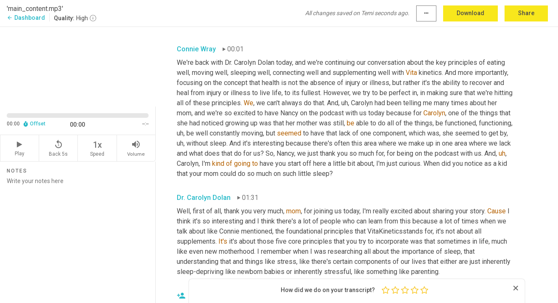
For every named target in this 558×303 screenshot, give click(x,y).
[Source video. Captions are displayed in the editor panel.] (78, 66)
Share (526, 13)
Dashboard (26, 17)
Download (470, 13)
